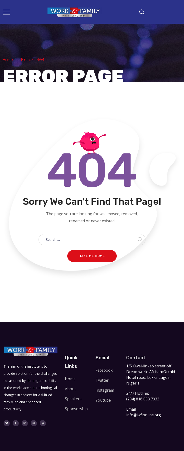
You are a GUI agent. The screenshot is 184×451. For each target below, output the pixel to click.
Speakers (73, 398)
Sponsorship (76, 408)
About (70, 388)
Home (8, 59)
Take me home (92, 256)
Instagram (105, 390)
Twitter (102, 380)
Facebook (104, 370)
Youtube (103, 400)
